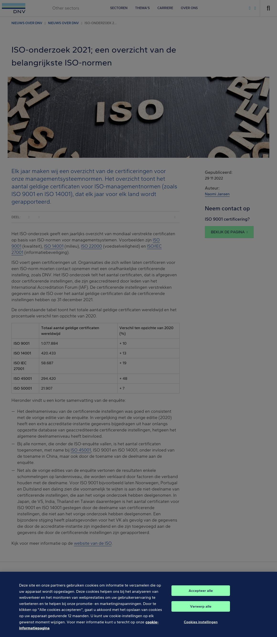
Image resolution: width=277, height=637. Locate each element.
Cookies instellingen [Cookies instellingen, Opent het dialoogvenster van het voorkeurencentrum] (201, 625)
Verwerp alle (200, 609)
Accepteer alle (201, 594)
